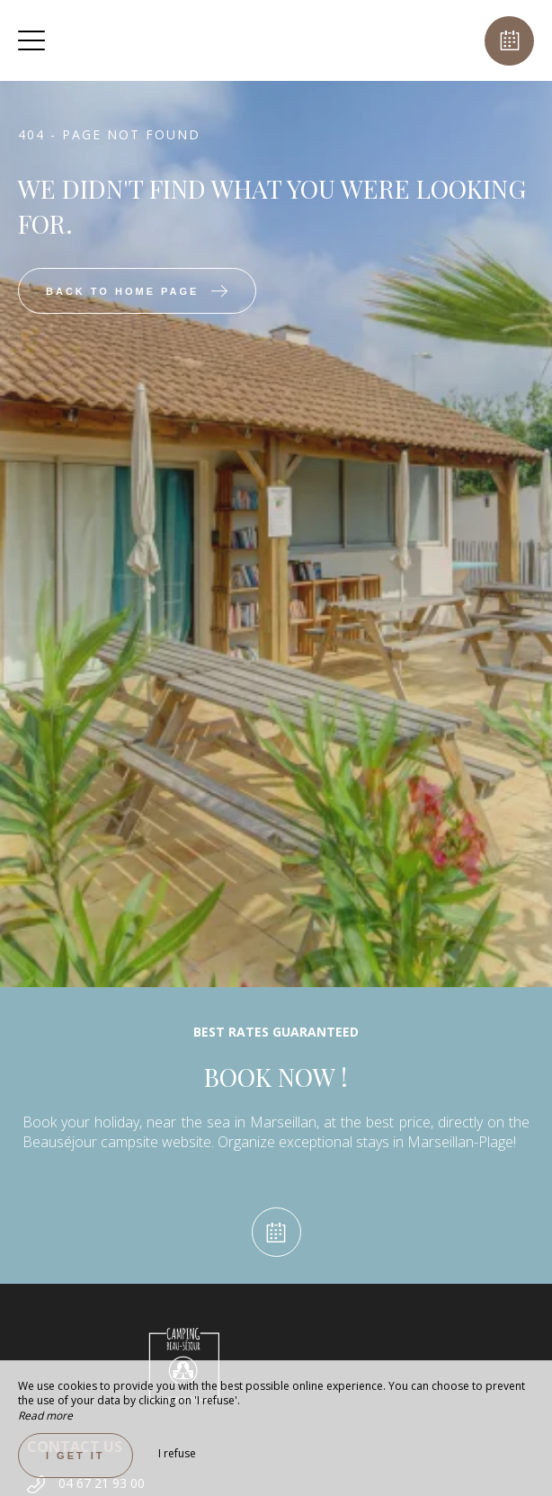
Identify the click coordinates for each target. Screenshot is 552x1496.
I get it (75, 1455)
